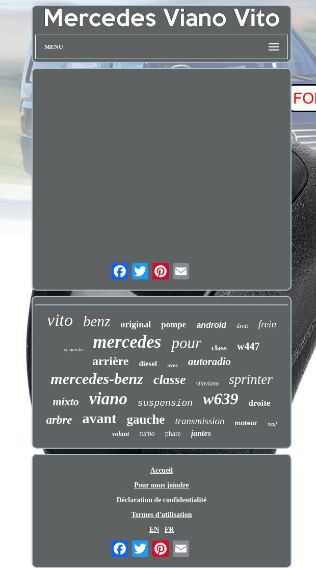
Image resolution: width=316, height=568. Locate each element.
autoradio (209, 361)
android (211, 325)
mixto (65, 401)
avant (100, 418)
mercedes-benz (96, 378)
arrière (110, 361)
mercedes (127, 342)
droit (242, 325)
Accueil (161, 470)
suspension (165, 403)
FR (169, 529)
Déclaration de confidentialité (162, 500)
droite (259, 403)
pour (186, 343)
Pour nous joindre (161, 485)
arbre (59, 420)
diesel (148, 363)
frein (267, 324)
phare (173, 433)
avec (172, 365)
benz (96, 321)
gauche (145, 419)
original (135, 324)
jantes (201, 433)
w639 (220, 399)
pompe (173, 324)
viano (108, 399)
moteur (246, 423)
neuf (272, 424)
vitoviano (207, 383)
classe (169, 379)
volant (120, 433)
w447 (248, 346)
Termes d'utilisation (161, 515)
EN (154, 529)
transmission (199, 421)
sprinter (251, 379)
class (219, 348)
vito (60, 320)
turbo (146, 433)
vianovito (73, 349)
